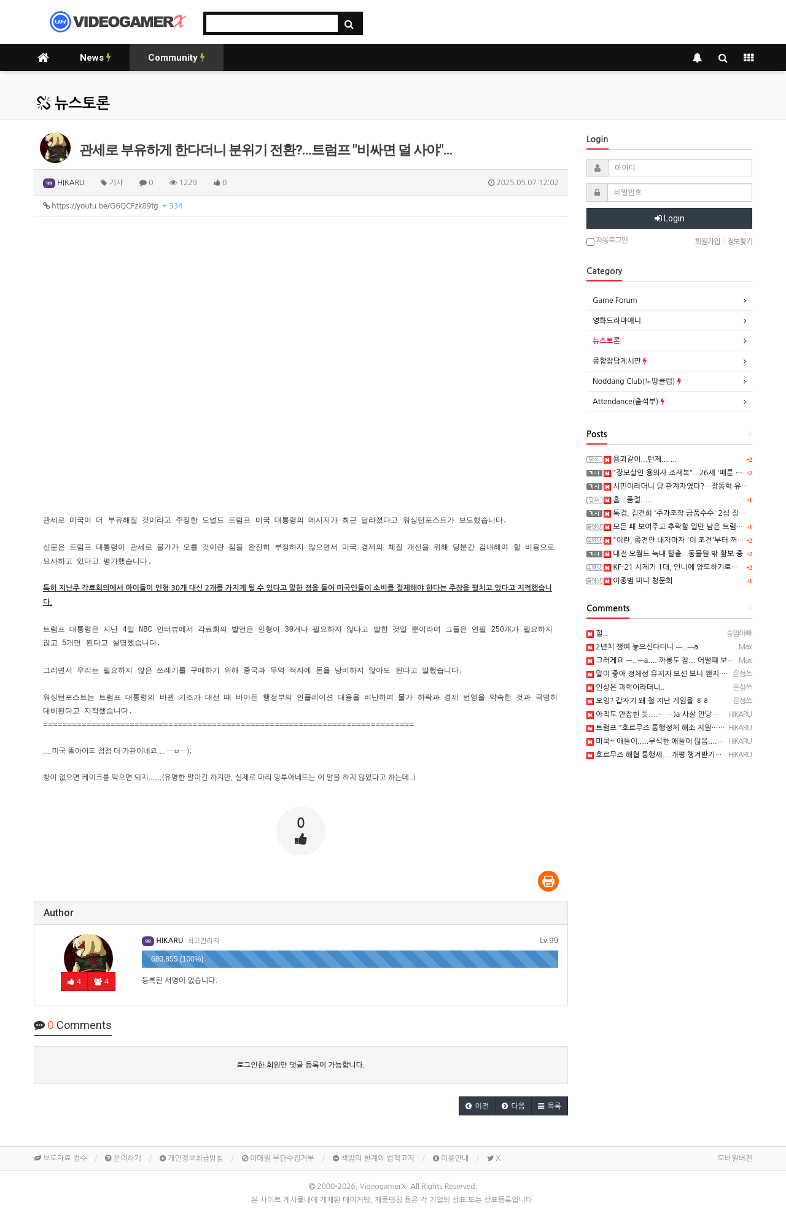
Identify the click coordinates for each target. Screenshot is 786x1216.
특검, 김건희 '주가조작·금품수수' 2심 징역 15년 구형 (691, 513)
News (95, 57)
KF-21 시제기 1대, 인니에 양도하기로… (671, 567)
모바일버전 (735, 1158)
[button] (477, 1105)
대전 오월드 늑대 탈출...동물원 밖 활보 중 (673, 553)
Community (176, 57)
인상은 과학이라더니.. (625, 687)
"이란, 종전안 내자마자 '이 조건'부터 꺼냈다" (679, 540)
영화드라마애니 (617, 320)
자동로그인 (607, 241)
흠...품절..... (628, 499)
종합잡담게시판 (620, 361)
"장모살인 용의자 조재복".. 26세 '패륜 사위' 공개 (686, 472)
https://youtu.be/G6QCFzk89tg (112, 206)
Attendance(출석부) (628, 401)
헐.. (596, 633)
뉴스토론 (73, 103)
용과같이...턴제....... (640, 459)
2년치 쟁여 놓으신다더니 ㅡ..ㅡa (642, 647)
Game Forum (615, 300)
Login (670, 218)
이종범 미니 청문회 (638, 580)
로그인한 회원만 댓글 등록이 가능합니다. (301, 1065)
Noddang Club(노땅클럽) (637, 381)
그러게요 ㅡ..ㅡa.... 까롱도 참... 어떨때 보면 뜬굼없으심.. (681, 660)
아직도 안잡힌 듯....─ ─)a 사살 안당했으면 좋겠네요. (675, 714)
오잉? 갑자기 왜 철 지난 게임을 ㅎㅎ (647, 701)
